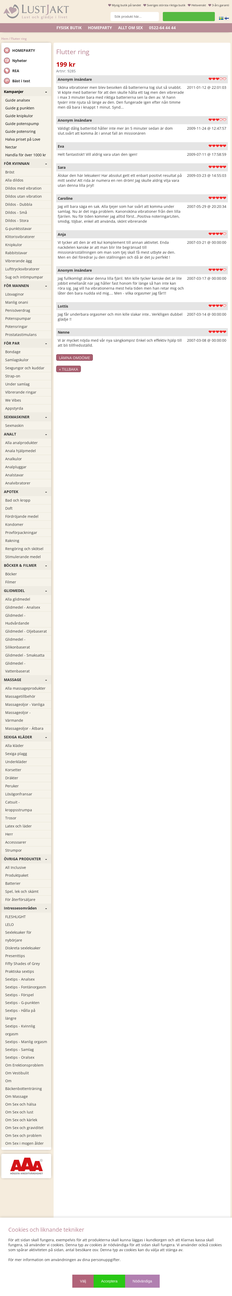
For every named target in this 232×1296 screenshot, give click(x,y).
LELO (9, 924)
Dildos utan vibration (23, 196)
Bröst (9, 172)
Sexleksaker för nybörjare (18, 936)
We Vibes (13, 400)
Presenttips (15, 955)
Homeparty (100, 27)
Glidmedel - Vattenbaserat (17, 667)
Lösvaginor (14, 294)
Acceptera (109, 1281)
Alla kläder (14, 745)
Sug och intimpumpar (24, 277)
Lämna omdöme (74, 357)
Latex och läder (18, 826)
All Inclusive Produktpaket (16, 871)
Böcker (11, 573)
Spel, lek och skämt (21, 891)
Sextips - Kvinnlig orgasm (20, 1030)
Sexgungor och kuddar (24, 367)
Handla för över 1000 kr (25, 154)
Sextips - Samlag (19, 1049)
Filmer (10, 582)
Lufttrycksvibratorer (22, 268)
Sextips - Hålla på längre (20, 1014)
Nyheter (15, 61)
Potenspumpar (18, 318)
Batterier (13, 883)
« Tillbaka (68, 369)
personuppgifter (105, 1259)
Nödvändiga (142, 1281)
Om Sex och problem (23, 1135)
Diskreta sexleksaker (23, 947)
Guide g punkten (19, 107)
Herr (9, 834)
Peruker (12, 785)
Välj (83, 1281)
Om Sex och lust (19, 1112)
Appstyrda (14, 408)
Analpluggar (16, 466)
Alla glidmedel (17, 599)
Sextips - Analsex (20, 979)
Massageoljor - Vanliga (24, 704)
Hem (4, 38)
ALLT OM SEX (130, 27)
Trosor (10, 817)
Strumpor (13, 850)
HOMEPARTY (19, 50)
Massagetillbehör (20, 696)
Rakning (12, 540)
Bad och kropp (17, 500)
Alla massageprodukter (25, 688)
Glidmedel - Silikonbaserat (17, 643)
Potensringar (16, 326)
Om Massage (16, 1096)
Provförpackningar (21, 532)
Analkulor (13, 458)
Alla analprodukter (21, 442)
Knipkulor (13, 244)
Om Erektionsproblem (24, 1065)
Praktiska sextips (19, 971)
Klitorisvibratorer (20, 236)
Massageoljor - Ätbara (24, 728)
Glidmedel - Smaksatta (24, 655)
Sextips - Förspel (19, 994)
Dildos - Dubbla (18, 204)
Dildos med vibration (23, 188)
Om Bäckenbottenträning (23, 1084)
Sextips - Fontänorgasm (25, 987)
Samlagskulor (17, 359)
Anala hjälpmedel (20, 450)
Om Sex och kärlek (21, 1119)
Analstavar (14, 474)
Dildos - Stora (17, 220)
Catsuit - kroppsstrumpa (18, 806)
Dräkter (11, 777)
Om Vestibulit (17, 1072)
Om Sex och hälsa (20, 1104)
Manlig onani (16, 302)
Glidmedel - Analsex (22, 607)
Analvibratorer (17, 483)
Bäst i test (17, 81)
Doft (8, 508)
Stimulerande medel (23, 556)
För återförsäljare (20, 899)
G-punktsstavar (18, 228)
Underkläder (16, 761)
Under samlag (17, 384)
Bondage (13, 351)
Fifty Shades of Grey (22, 963)
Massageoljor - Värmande (18, 716)
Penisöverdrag (17, 310)
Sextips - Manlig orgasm (26, 1041)
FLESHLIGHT (15, 916)
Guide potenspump (22, 123)
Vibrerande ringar (20, 392)
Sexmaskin (14, 425)
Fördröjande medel (21, 516)
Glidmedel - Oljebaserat (26, 631)
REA (11, 71)
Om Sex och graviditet (24, 1127)
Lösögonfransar (18, 794)
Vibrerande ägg (18, 260)
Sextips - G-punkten (22, 1002)
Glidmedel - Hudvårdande (17, 619)
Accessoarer (15, 842)
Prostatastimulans (21, 334)
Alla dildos (14, 180)
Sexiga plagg (16, 753)
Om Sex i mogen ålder (24, 1143)
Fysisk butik (69, 27)
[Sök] (135, 16)
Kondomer (14, 524)
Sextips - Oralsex (19, 1057)
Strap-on (12, 375)
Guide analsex (17, 100)
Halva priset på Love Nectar (22, 143)
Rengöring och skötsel (24, 548)
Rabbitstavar (16, 252)
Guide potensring (20, 131)
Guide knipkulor (19, 115)
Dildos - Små (16, 212)
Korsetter (13, 769)
